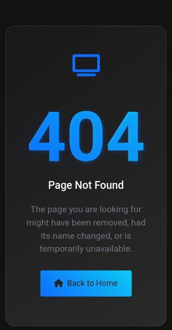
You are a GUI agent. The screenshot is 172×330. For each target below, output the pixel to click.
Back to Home (85, 283)
